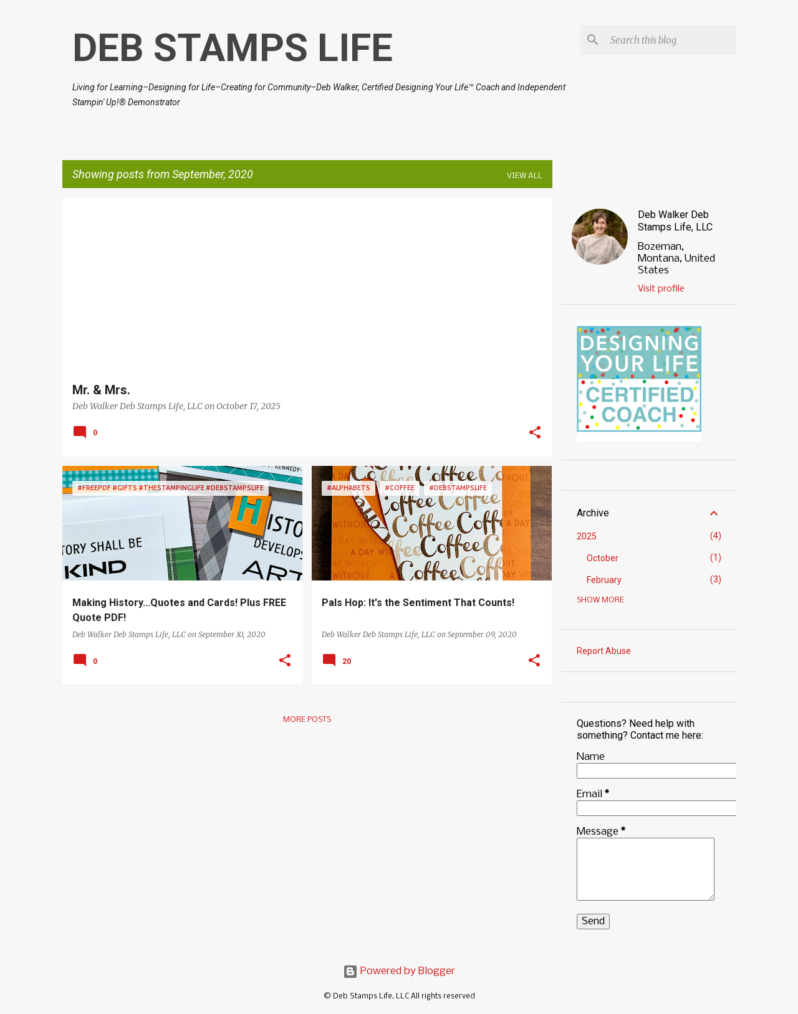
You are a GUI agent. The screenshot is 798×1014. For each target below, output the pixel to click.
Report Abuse (604, 651)
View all (524, 176)
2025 (587, 536)
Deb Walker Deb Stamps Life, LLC (675, 221)
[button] (534, 433)
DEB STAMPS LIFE (232, 47)
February (604, 580)
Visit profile (661, 289)
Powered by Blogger (399, 971)
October (602, 558)
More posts (307, 720)
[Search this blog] (670, 40)
